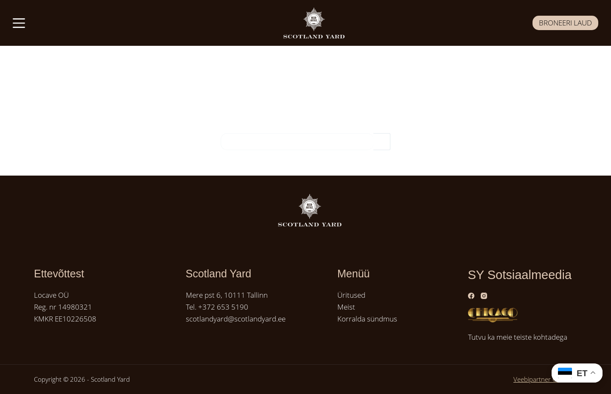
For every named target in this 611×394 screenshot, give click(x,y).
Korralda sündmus (367, 319)
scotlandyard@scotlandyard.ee (236, 319)
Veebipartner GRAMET (545, 379)
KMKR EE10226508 (65, 319)
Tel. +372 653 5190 (217, 307)
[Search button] (381, 141)
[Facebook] (471, 296)
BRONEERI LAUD (565, 23)
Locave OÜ (51, 295)
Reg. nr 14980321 (63, 307)
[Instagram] (484, 296)
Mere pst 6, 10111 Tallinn (227, 295)
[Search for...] (297, 141)
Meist (346, 307)
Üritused (351, 295)
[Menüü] (19, 23)
